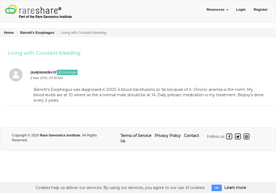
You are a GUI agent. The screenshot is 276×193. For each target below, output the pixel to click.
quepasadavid (43, 72)
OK (217, 188)
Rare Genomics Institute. (61, 135)
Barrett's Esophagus (37, 33)
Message (67, 72)
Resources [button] (217, 10)
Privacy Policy (168, 135)
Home (9, 33)
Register (261, 10)
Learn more (235, 187)
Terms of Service (135, 135)
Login (241, 10)
